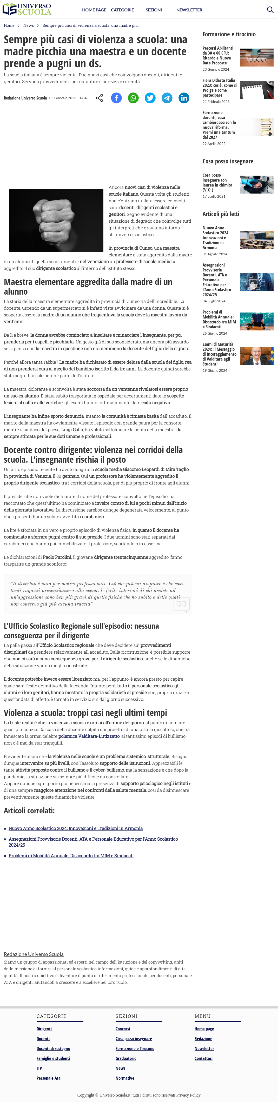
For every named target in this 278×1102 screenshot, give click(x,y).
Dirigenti (44, 1029)
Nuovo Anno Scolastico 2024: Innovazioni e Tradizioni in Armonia (76, 828)
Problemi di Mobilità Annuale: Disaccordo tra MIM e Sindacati (71, 856)
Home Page (94, 9)
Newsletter (189, 9)
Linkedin (183, 97)
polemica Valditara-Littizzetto (89, 736)
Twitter (150, 97)
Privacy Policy (188, 1095)
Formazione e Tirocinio (135, 1048)
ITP (39, 1068)
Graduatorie (126, 1058)
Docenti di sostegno (53, 1048)
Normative (125, 1078)
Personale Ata (49, 1078)
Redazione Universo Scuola (25, 98)
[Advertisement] (98, 146)
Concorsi (123, 1029)
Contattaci (204, 1058)
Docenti (43, 1038)
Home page (204, 1029)
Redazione (203, 1038)
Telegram (167, 97)
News (120, 1068)
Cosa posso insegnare (134, 1038)
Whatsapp (133, 97)
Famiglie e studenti (53, 1058)
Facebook (116, 97)
